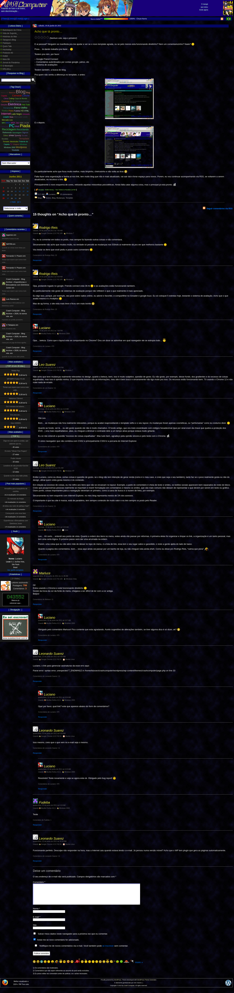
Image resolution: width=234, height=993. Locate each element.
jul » (19, 202)
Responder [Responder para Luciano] (37, 351)
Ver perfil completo (15, 570)
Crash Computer (129, 989)
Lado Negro (16, 114)
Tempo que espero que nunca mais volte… (16, 388)
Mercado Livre (20, 117)
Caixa (9, 96)
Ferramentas (8, 108)
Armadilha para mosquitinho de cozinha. (15, 490)
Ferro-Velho (20, 107)
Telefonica (13, 138)
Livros (11, 19)
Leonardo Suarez (51, 653)
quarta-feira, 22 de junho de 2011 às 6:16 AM (49, 805)
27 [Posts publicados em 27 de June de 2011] (8, 198)
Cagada (4, 96)
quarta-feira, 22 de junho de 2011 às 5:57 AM (54, 620)
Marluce (44, 573)
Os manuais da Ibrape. (15, 499)
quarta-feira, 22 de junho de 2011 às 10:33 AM (49, 841)
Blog (39, 198)
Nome (36, 912)
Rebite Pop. (16, 371)
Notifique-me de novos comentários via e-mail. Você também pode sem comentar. (80, 949)
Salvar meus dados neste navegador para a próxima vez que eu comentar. (73, 937)
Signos (25, 132)
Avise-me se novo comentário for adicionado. (58, 943)
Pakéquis (5, 43)
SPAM (11, 135)
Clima (6, 98)
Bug (28, 92)
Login (25, 19)
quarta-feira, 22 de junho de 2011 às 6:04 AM (54, 697)
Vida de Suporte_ (9, 33)
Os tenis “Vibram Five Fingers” (16, 451)
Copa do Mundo (21, 98)
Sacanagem (17, 133)
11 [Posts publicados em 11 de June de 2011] (27, 188)
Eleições (4, 105)
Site (34, 929)
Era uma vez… (15, 415)
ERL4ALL (5, 69)
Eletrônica (14, 104)
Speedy (17, 135)
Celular (26, 95)
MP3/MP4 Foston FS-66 (16, 379)
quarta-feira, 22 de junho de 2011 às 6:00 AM (49, 657)
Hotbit (4, 56)
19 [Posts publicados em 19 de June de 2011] (4, 195)
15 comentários (64, 194)
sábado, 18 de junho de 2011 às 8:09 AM (47, 277)
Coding (11, 98)
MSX (8, 123)
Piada (25, 125)
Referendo (7, 132)
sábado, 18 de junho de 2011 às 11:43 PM (48, 367)
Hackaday (5, 49)
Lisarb (6, 117)
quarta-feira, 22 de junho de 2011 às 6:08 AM (49, 733)
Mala (11, 117)
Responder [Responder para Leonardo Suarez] (37, 681)
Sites (5, 135)
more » (139, 966)
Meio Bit (5, 59)
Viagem (16, 144)
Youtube (15, 150)
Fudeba (17, 111)
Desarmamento (22, 101)
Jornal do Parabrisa (10, 62)
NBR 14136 (24, 123)
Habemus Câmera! (16, 398)
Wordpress (21, 147)
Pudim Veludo (16, 458)
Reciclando (23, 129)
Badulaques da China (10, 30)
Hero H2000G (16, 423)
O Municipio (6, 66)
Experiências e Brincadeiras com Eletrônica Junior (16, 522)
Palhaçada (4, 127)
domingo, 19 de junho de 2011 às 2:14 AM (53, 409)
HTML (26, 111)
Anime (48, 198)
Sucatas (5, 139)
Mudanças (60, 198)
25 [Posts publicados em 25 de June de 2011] (27, 195)
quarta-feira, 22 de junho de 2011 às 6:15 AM (54, 769)
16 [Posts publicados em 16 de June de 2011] (20, 191)
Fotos (4, 19)
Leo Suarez (47, 364)
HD (22, 111)
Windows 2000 (9, 147)
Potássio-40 (6, 53)
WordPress (117, 984)
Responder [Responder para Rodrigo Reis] (37, 260)
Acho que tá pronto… (48, 31)
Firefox (5, 111)
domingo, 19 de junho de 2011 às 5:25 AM (53, 527)
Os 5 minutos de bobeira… (16, 406)
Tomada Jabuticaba (10, 141)
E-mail (18, 19)
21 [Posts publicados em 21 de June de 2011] (12, 195)
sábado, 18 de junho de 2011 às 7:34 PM (48, 331)
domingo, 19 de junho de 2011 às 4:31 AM (48, 468)
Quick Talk (6, 46)
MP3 (3, 123)
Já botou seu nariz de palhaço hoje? (16, 506)
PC (12, 125)
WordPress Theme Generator (146, 984)
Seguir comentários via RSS (220, 208)
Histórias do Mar (8, 36)
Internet (6, 113)
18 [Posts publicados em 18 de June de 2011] (27, 191)
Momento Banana (21, 120)
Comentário (39, 882)
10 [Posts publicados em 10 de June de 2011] (23, 188)
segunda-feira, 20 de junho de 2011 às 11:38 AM (50, 576)
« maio (13, 202)
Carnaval (16, 95)
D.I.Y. (12, 101)
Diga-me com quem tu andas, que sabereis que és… (15, 442)
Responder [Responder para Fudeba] (37, 825)
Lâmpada (26, 114)
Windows (23, 144)
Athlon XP (5, 93)
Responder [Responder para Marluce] (37, 604)
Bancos (12, 93)
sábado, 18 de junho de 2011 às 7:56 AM (47, 231)
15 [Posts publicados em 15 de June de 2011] (16, 191)
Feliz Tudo (26, 105)
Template (69, 198)
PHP (17, 126)
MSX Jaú (15, 123)
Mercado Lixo (7, 120)
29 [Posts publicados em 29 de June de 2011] (16, 198)
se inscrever (108, 949)
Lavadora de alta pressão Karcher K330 (15, 467)
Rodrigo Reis (48, 227)
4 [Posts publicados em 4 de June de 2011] (27, 184)
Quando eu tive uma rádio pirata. (16, 476)
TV (11, 144)
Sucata (24, 135)
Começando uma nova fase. (16, 513)
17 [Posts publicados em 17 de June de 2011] (23, 191)
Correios (6, 101)
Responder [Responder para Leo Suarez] (37, 393)
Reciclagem (9, 129)
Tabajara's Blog (8, 40)
